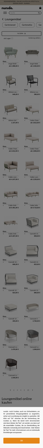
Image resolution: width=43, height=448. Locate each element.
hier (20, 423)
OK (21, 440)
